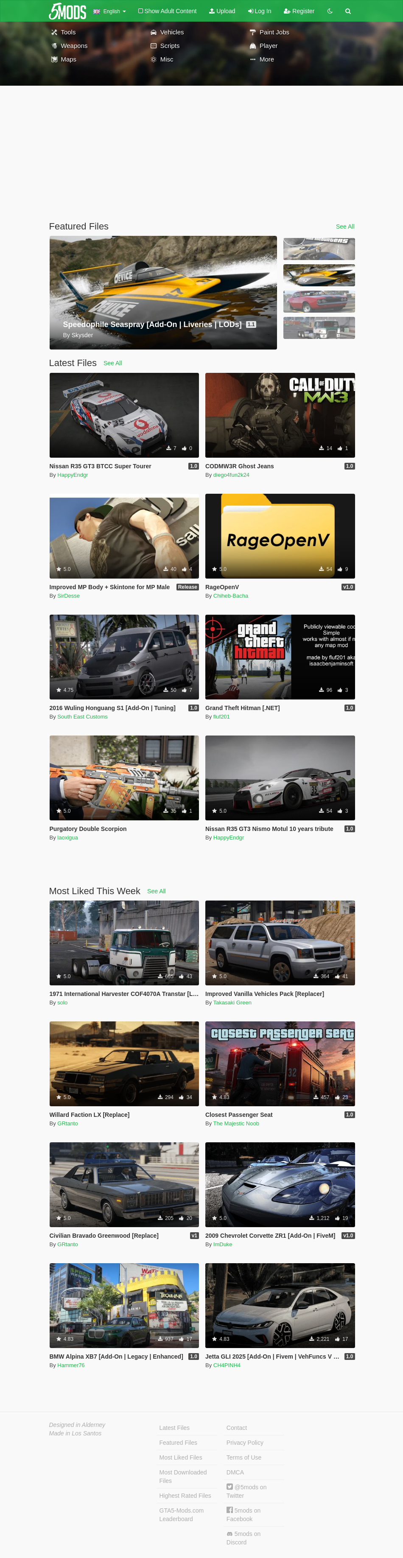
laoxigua (67, 837)
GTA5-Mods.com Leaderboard (182, 1514)
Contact (237, 1427)
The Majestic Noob (236, 1123)
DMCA (235, 1472)
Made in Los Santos (75, 1433)
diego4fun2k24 (231, 475)
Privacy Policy (245, 1442)
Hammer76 (70, 1365)
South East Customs (82, 716)
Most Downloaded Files (183, 1476)
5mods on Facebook (243, 1514)
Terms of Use (244, 1457)
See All (345, 226)
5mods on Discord (243, 1538)
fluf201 (221, 716)
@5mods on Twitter (247, 1491)
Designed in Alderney (77, 1424)
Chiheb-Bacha (230, 596)
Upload (222, 11)
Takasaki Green (232, 1002)
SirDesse (68, 596)
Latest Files (175, 1427)
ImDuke (222, 1244)
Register (299, 11)
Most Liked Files (181, 1457)
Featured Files (178, 1442)
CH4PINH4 (227, 1365)
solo (62, 1002)
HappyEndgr (72, 475)
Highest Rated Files (185, 1495)
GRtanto (67, 1123)
